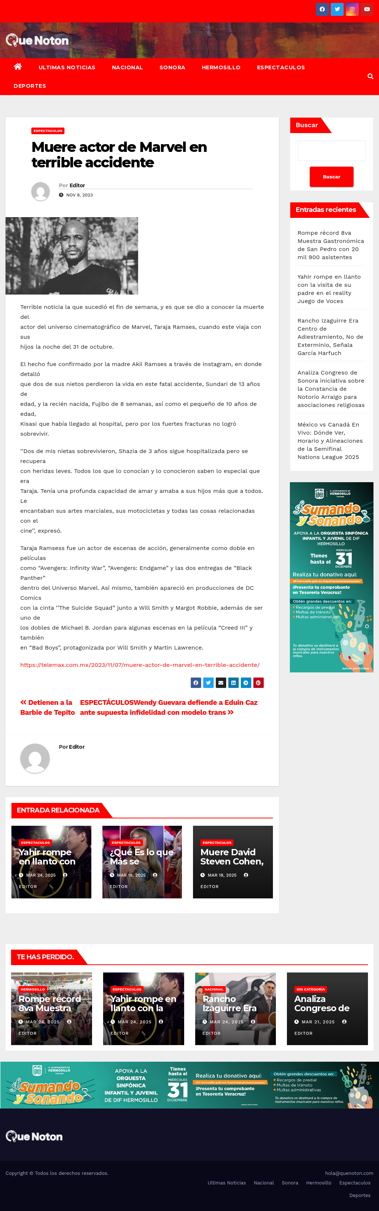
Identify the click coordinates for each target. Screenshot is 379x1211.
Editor (77, 185)
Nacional (127, 67)
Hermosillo (221, 67)
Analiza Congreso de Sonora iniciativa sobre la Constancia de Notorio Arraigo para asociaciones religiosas (331, 388)
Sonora (172, 67)
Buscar (307, 125)
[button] (370, 76)
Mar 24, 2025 (43, 1021)
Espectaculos (281, 67)
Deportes (30, 86)
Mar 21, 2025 (318, 1021)
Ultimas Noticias (67, 67)
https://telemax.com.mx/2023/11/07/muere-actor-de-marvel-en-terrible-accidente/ (140, 664)
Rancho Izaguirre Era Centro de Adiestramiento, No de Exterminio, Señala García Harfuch (331, 336)
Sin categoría (310, 989)
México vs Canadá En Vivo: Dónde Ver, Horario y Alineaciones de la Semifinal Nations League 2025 (330, 440)
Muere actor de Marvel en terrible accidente (119, 154)
